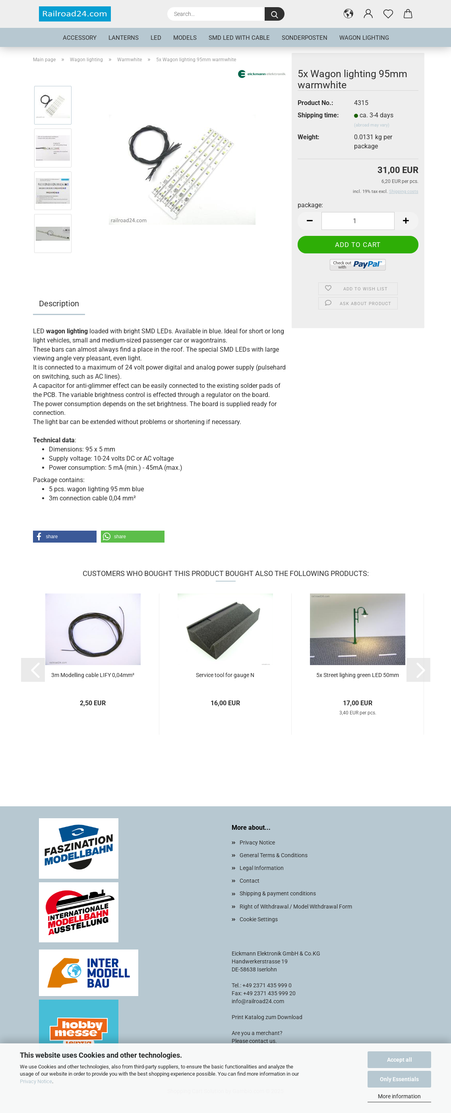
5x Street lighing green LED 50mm (357, 675)
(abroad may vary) (371, 125)
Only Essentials (399, 1079)
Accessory (80, 37)
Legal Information (262, 868)
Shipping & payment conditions (278, 893)
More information (399, 1096)
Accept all (399, 1060)
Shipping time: (318, 115)
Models (185, 37)
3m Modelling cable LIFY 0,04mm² (92, 675)
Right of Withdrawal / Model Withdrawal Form (296, 906)
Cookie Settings (259, 919)
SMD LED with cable (239, 37)
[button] (348, 14)
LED (156, 37)
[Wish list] (388, 14)
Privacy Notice (36, 1081)
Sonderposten (304, 37)
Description (59, 303)
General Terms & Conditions (274, 855)
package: (310, 205)
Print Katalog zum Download (267, 1017)
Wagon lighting (364, 37)
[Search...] (275, 14)
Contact (249, 881)
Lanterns (123, 37)
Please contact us (253, 1041)
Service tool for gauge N (225, 675)
